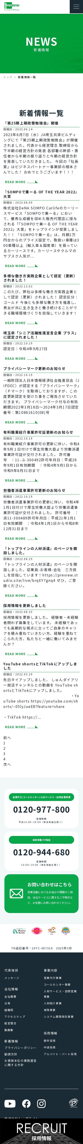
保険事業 (50, 1010)
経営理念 (10, 1023)
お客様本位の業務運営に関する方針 (20, 1062)
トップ (7, 77)
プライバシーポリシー (20, 1048)
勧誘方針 (10, 1054)
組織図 (9, 1010)
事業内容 (51, 970)
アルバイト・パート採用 (60, 1054)
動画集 (9, 1030)
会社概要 (10, 996)
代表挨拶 (11, 970)
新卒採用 (50, 1040)
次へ (7, 764)
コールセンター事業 (57, 984)
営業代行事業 (53, 978)
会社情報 (11, 989)
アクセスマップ (14, 1016)
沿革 (7, 1003)
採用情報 (51, 1033)
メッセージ (11, 978)
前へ (7, 737)
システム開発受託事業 (59, 1016)
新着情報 (11, 1041)
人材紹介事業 (53, 1003)
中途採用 (50, 1047)
